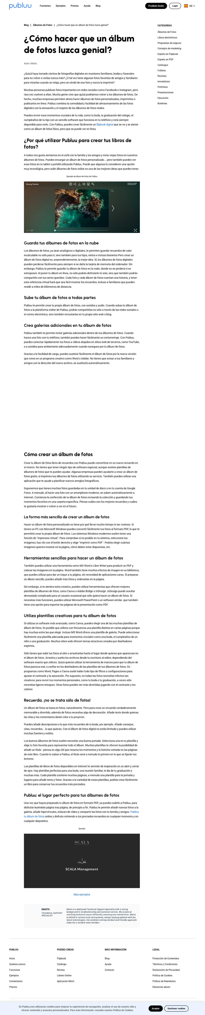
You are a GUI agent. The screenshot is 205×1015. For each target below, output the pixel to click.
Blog (26, 25)
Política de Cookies (162, 975)
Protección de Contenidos (166, 958)
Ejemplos (14, 975)
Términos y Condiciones (165, 964)
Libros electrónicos (167, 37)
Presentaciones (165, 92)
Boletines (162, 103)
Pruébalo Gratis (156, 6)
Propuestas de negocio (169, 43)
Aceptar (156, 1008)
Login (175, 6)
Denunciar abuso (161, 987)
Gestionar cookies (176, 1008)
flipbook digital (104, 124)
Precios (13, 987)
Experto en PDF (165, 59)
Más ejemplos (82, 894)
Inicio (12, 958)
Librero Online (64, 975)
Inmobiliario (164, 81)
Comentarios (15, 981)
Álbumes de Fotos (42, 25)
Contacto (109, 970)
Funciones (14, 970)
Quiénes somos (17, 964)
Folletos (162, 70)
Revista (61, 970)
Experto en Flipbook (168, 54)
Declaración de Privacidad (166, 970)
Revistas (162, 76)
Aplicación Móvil (65, 981)
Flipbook (61, 958)
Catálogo (61, 964)
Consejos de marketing (169, 48)
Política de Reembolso (164, 981)
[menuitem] (47, 6)
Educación (163, 98)
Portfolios (163, 87)
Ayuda (108, 964)
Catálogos (163, 65)
